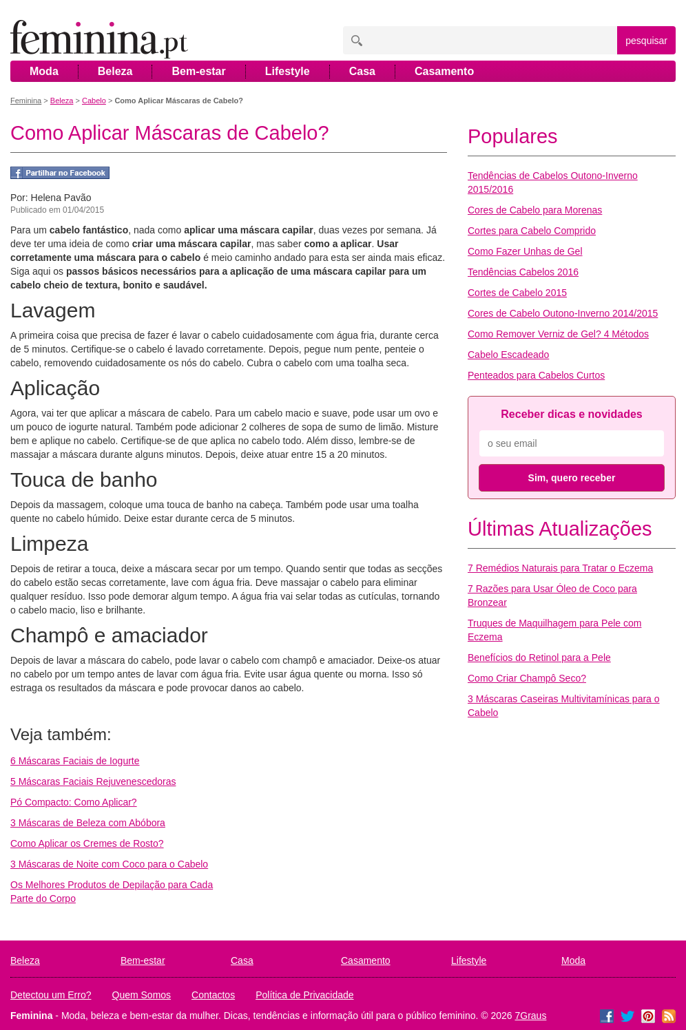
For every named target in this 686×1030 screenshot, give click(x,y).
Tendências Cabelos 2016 (523, 271)
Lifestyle (287, 71)
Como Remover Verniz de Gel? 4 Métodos (558, 333)
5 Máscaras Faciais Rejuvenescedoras (93, 781)
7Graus (531, 1015)
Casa (362, 71)
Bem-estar (198, 71)
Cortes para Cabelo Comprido (532, 230)
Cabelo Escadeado (508, 354)
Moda (44, 71)
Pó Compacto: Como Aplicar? (73, 802)
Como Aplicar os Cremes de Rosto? (87, 843)
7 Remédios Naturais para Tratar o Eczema (560, 568)
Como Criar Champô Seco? (527, 678)
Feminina (25, 100)
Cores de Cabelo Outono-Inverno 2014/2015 (563, 313)
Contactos (213, 994)
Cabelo (94, 100)
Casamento (444, 71)
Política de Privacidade (304, 994)
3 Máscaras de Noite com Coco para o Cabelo (109, 864)
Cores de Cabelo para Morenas (535, 210)
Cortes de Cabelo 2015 (517, 292)
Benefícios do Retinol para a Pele (539, 657)
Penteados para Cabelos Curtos (536, 375)
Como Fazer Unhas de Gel (525, 251)
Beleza (115, 71)
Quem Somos (142, 994)
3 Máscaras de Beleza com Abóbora (87, 822)
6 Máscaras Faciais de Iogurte (75, 760)
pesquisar (646, 40)
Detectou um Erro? (51, 994)
